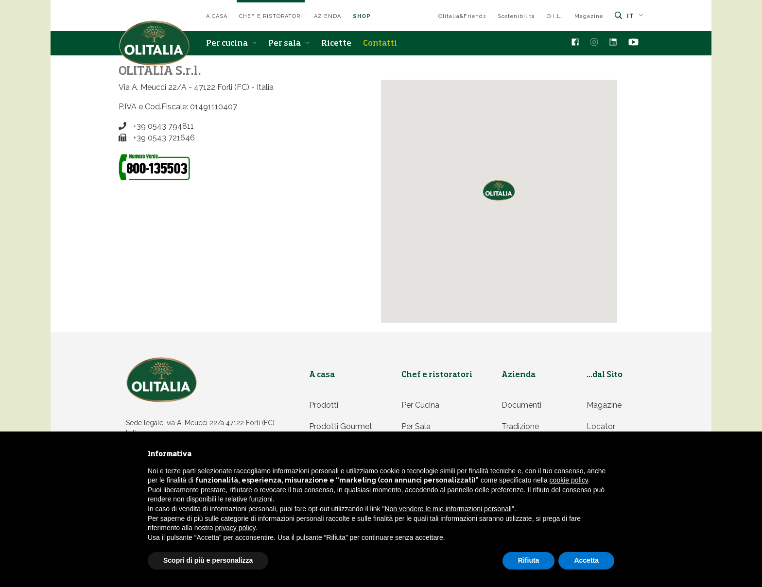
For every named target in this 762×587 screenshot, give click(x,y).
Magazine (588, 16)
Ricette (336, 44)
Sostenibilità (516, 16)
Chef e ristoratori (270, 16)
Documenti (521, 405)
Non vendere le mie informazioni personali (447, 509)
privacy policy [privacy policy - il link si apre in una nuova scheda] (235, 528)
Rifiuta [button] (528, 560)
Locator (601, 426)
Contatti (380, 44)
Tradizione (520, 426)
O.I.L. (555, 16)
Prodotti (323, 405)
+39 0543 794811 (156, 126)
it (635, 16)
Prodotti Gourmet (340, 426)
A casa (216, 16)
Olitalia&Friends (462, 16)
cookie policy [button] (569, 480)
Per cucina (231, 44)
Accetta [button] (586, 560)
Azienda (327, 16)
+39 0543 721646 (157, 137)
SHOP (362, 16)
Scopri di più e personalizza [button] (208, 560)
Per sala (289, 44)
